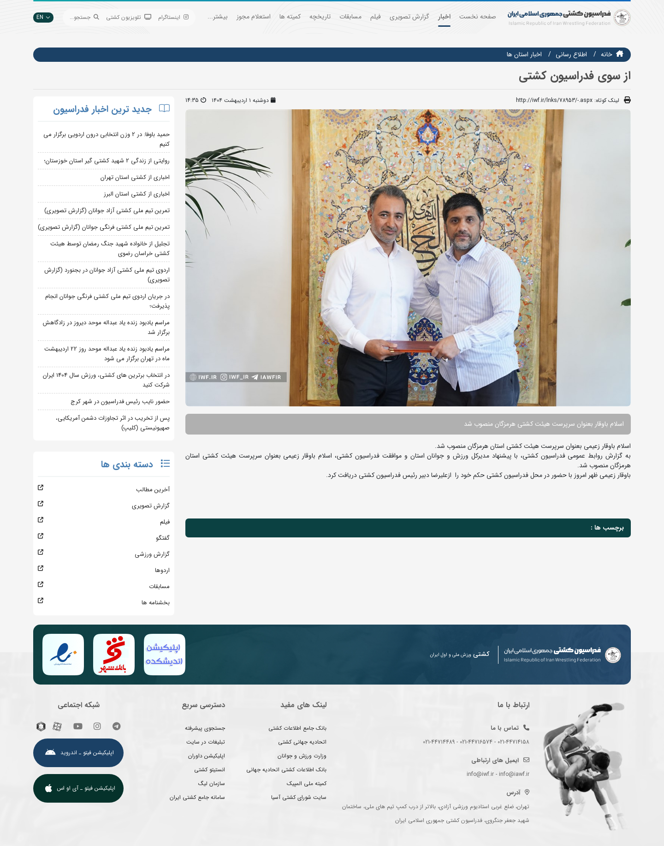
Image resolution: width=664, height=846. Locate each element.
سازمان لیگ (211, 783)
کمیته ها (290, 17)
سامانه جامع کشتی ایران (197, 797)
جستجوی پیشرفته (205, 728)
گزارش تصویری (409, 17)
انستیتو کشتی (209, 769)
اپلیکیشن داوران (206, 755)
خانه (606, 54)
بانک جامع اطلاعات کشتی (297, 728)
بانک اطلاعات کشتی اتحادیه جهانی (286, 769)
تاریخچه (320, 17)
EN (43, 17)
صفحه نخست (477, 17)
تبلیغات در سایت (205, 742)
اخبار (444, 17)
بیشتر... (218, 17)
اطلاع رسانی (571, 54)
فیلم (375, 17)
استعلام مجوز (254, 17)
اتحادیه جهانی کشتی (302, 742)
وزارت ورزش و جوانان (302, 755)
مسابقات (350, 17)
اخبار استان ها (524, 54)
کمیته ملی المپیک (306, 783)
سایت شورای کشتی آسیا (298, 797)
